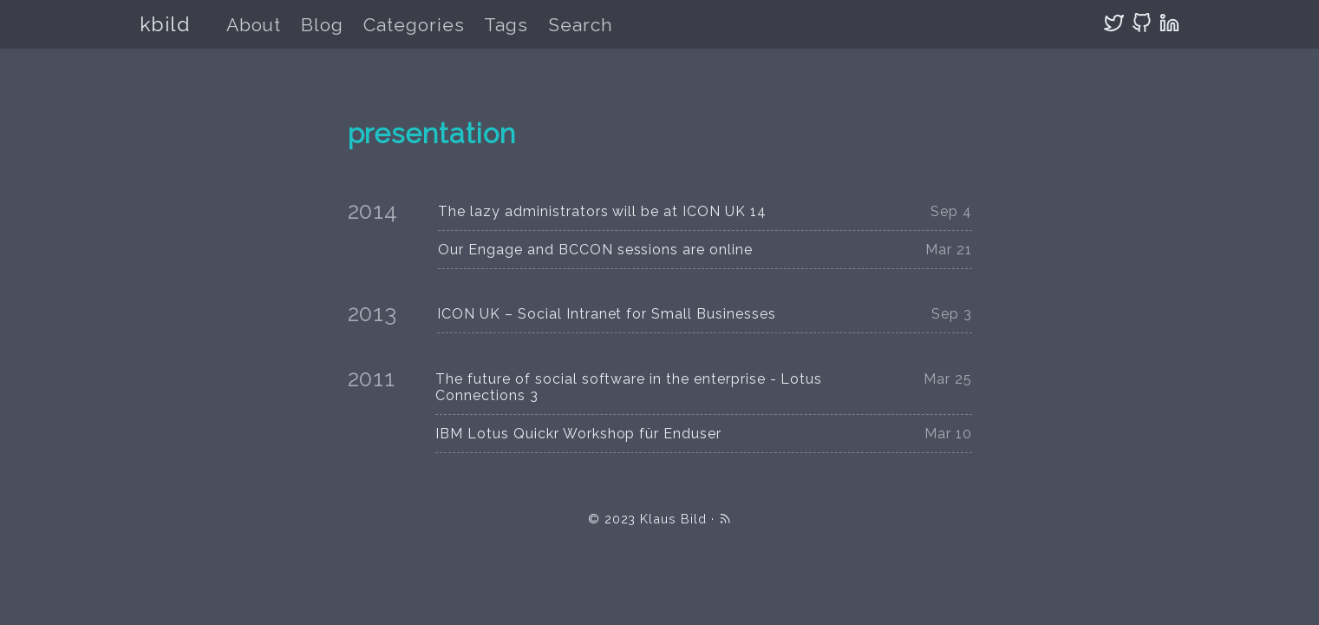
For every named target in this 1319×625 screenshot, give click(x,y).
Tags (506, 25)
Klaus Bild (673, 518)
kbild (165, 24)
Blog (322, 25)
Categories (414, 25)
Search (580, 25)
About (254, 25)
